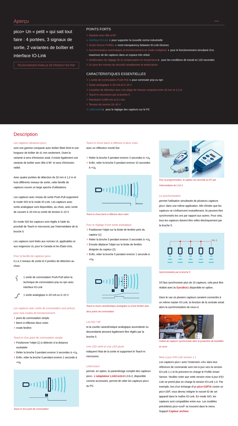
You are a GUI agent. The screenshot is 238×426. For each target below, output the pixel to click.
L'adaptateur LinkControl (109, 376)
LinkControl (95, 109)
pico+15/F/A (204, 386)
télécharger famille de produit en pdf (46, 65)
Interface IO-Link (98, 40)
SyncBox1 (182, 287)
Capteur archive (178, 411)
